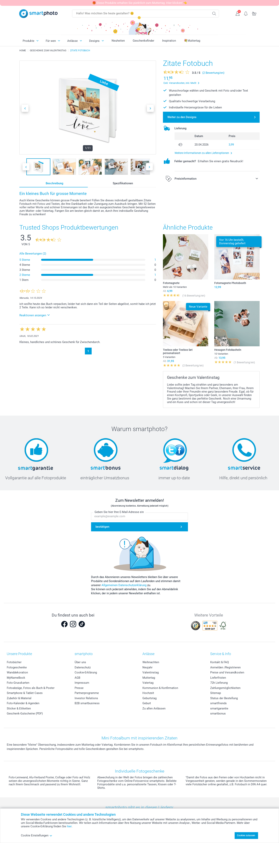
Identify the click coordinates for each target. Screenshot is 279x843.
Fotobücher (14, 662)
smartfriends (218, 703)
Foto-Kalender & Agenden (23, 703)
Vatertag (147, 682)
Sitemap (215, 693)
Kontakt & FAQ (219, 662)
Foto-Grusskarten (18, 682)
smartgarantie (219, 708)
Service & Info (220, 654)
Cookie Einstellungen (36, 835)
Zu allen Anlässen (153, 708)
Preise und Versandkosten (227, 672)
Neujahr (147, 667)
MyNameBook (16, 677)
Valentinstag (150, 672)
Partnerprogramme (87, 693)
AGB (77, 677)
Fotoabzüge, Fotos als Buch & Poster (30, 688)
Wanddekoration (17, 672)
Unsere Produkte (19, 654)
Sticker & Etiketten (19, 708)
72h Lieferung (219, 682)
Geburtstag (149, 698)
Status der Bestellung (224, 698)
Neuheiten (118, 40)
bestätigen (102, 526)
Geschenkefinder (143, 40)
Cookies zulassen (246, 835)
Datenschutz (83, 667)
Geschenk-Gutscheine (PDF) (25, 713)
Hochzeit (148, 693)
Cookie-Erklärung (86, 672)
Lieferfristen (218, 677)
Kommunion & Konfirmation (160, 688)
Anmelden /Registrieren (225, 667)
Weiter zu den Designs (181, 117)
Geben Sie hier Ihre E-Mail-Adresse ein (119, 512)
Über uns (80, 662)
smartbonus (218, 713)
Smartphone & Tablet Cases (25, 693)
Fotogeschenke (17, 667)
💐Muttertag (192, 40)
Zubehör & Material (19, 698)
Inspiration (169, 40)
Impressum (82, 682)
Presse (79, 688)
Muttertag (148, 677)
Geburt (146, 703)
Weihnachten (150, 662)
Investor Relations (86, 698)
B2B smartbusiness (87, 703)
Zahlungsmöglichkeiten (225, 688)
